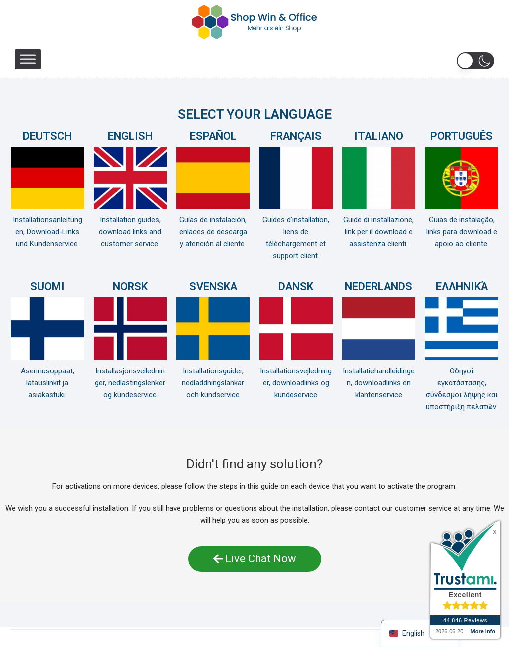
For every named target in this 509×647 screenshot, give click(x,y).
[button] (475, 60)
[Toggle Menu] (28, 59)
